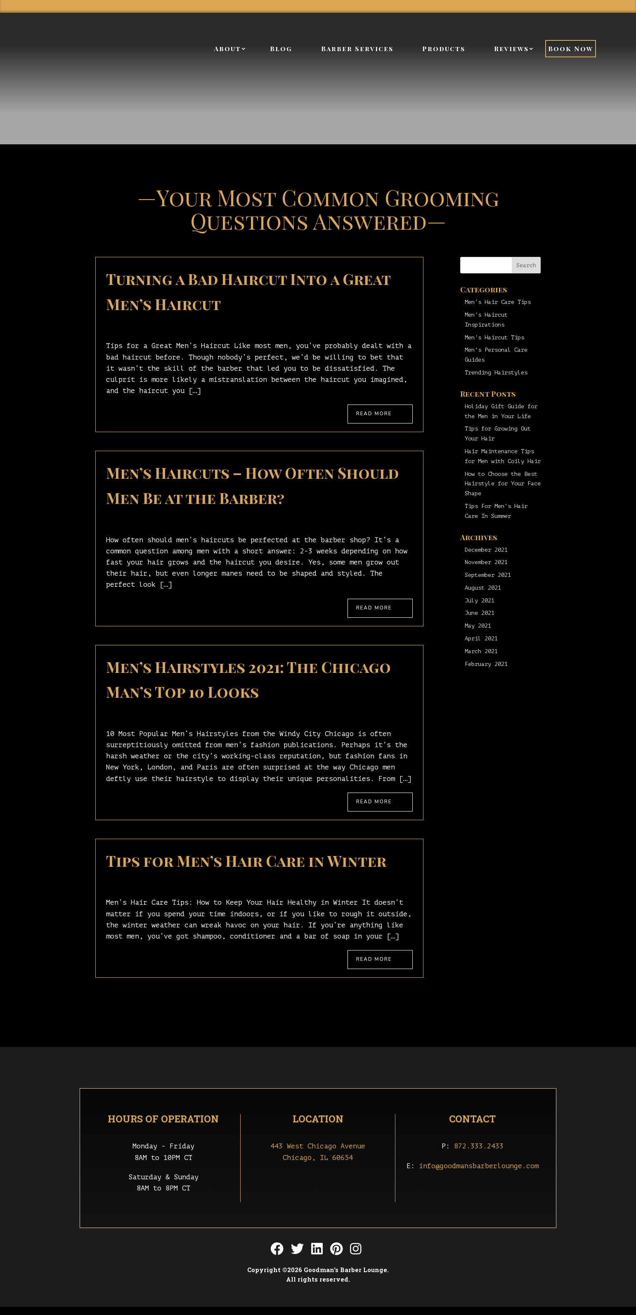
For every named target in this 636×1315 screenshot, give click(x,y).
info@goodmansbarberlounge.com (479, 1174)
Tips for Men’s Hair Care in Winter (246, 867)
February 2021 (486, 664)
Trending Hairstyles (496, 372)
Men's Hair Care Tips (498, 302)
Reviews (511, 49)
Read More (377, 415)
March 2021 (481, 651)
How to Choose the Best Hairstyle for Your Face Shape (503, 484)
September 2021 (488, 575)
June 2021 (479, 613)
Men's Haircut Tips (494, 337)
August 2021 (483, 588)
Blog (281, 49)
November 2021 (486, 562)
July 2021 (479, 601)
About (227, 49)
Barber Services (357, 49)
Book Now (570, 49)
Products (443, 49)
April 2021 (481, 638)
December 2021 (486, 550)
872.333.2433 (479, 1155)
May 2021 (478, 626)
